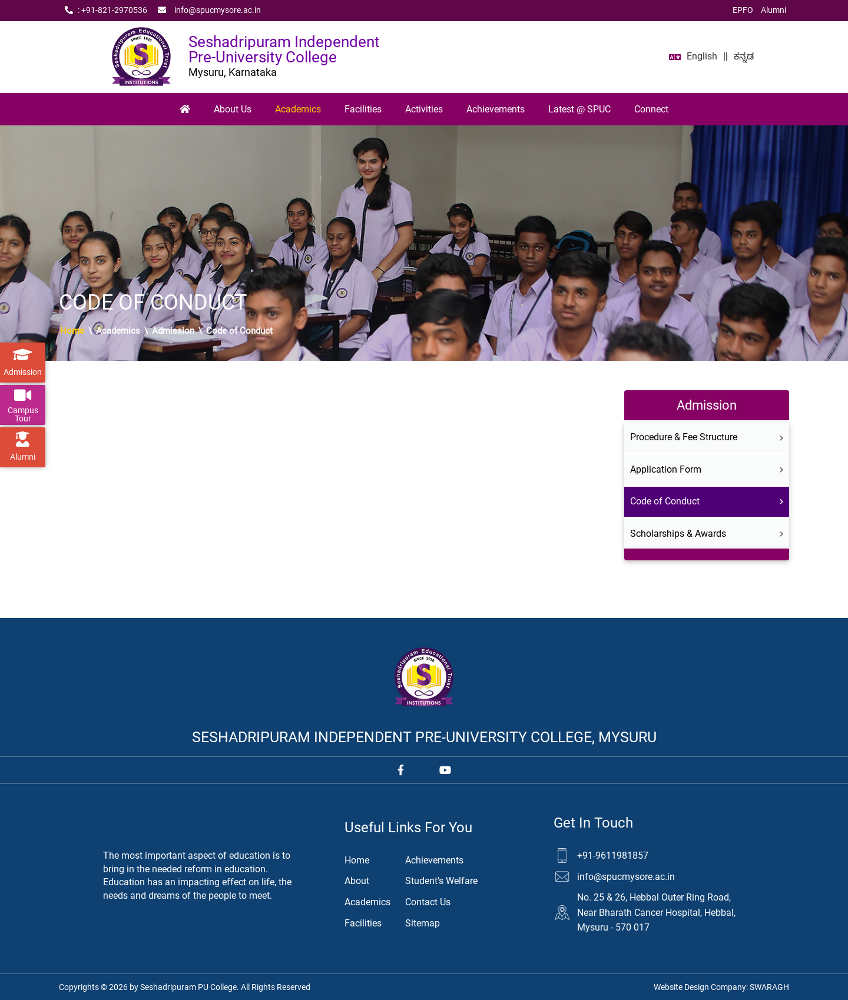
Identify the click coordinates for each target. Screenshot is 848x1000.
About (356, 880)
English (702, 56)
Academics (298, 109)
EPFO (743, 10)
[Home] (185, 109)
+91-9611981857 (612, 855)
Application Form (706, 469)
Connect (651, 109)
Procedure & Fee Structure (706, 437)
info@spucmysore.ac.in (209, 10)
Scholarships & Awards (706, 533)
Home (72, 330)
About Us (232, 109)
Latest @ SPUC (579, 109)
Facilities (363, 109)
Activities (424, 109)
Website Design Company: (721, 987)
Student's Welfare (441, 880)
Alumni (773, 10)
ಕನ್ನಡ (744, 56)
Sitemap (422, 923)
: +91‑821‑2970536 (106, 10)
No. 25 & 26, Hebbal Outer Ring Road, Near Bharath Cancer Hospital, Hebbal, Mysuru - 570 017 (656, 912)
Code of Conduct (706, 501)
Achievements (495, 109)
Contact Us (427, 902)
